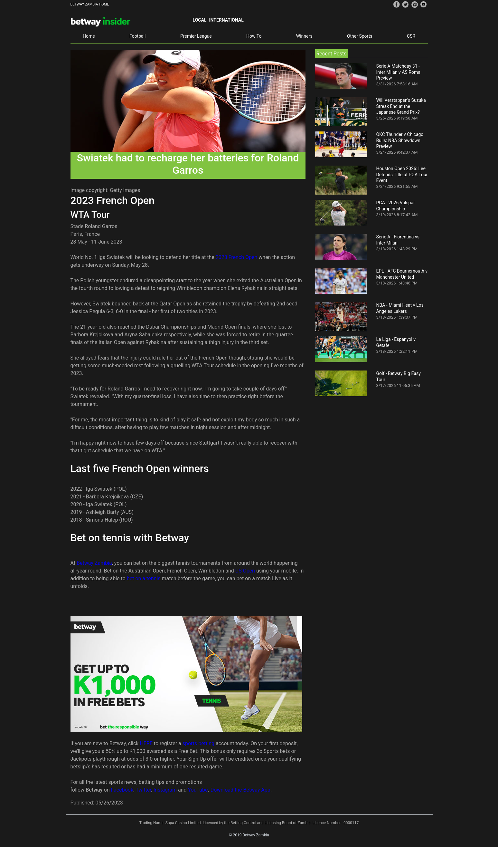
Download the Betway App (240, 790)
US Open (245, 571)
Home (89, 36)
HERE (147, 743)
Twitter (143, 790)
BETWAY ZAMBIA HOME (89, 4)
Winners (304, 36)
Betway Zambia (94, 563)
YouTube (198, 790)
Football (137, 36)
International (226, 20)
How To (253, 36)
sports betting (198, 743)
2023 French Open (237, 257)
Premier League (196, 36)
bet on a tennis (144, 578)
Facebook (122, 790)
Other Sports (359, 36)
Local (200, 20)
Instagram (165, 790)
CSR (411, 36)
